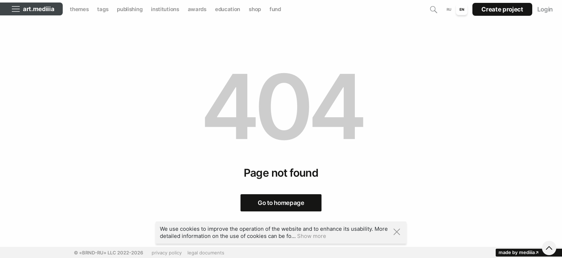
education (227, 9)
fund (275, 9)
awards (197, 9)
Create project (502, 9)
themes (79, 9)
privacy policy (167, 252)
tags (102, 9)
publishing (129, 9)
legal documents (205, 252)
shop (255, 9)
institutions (165, 9)
